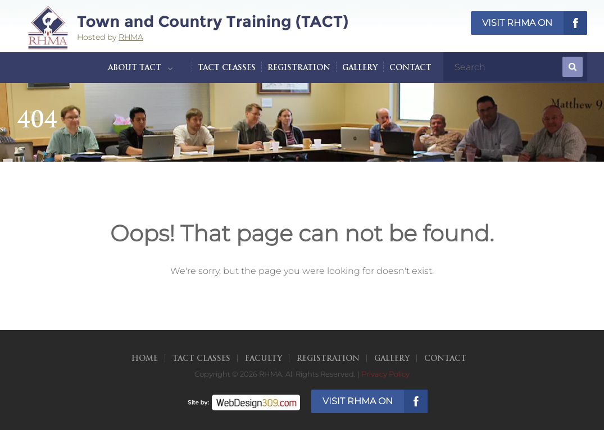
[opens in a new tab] (244, 401)
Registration (298, 68)
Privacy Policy (385, 373)
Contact (410, 68)
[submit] (572, 67)
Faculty (263, 359)
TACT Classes (227, 68)
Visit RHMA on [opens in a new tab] (517, 22)
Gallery (360, 68)
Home (144, 359)
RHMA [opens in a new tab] (131, 37)
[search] (504, 67)
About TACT (134, 68)
